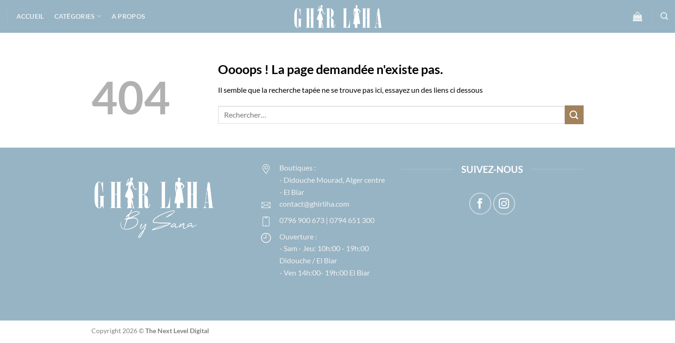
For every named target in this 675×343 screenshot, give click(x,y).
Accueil (30, 16)
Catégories (77, 16)
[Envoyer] (574, 114)
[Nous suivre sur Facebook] (480, 204)
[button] (637, 16)
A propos (128, 16)
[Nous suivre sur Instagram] (504, 204)
